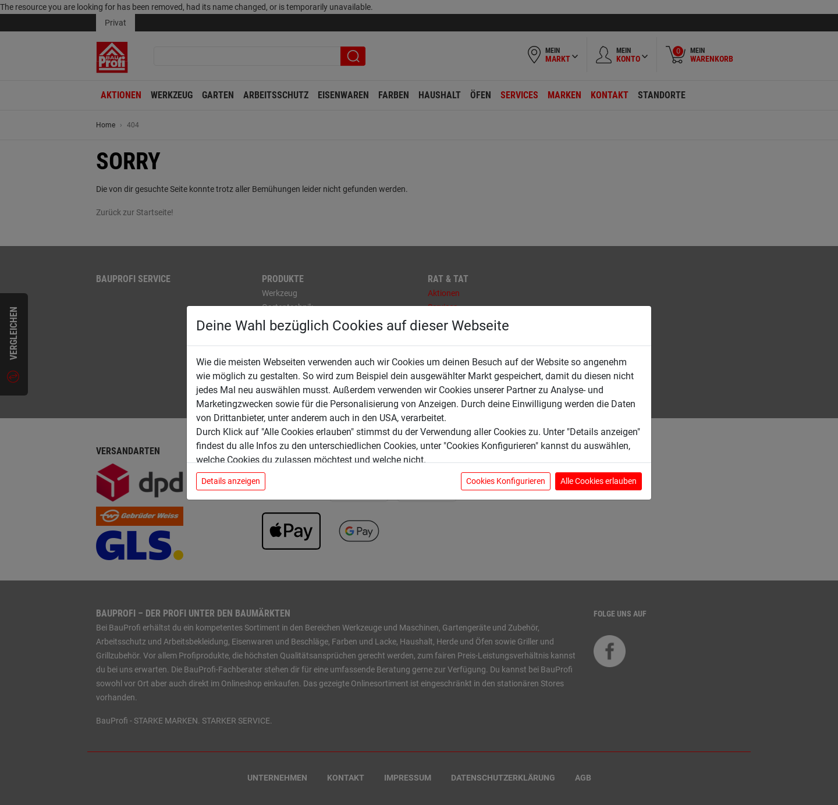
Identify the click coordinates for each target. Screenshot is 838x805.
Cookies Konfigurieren (505, 481)
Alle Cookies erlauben (598, 481)
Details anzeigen (230, 481)
